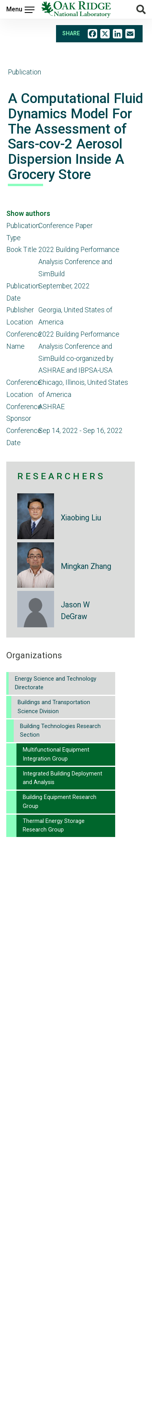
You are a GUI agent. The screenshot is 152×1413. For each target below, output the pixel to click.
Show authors (28, 213)
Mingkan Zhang (86, 566)
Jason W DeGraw (75, 610)
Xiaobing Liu (81, 517)
